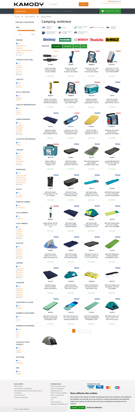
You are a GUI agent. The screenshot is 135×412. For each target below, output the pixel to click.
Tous (19, 43)
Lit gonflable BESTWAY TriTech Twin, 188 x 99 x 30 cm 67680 (112, 162)
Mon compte (18, 386)
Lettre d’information (21, 397)
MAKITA (21, 53)
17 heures (21, 207)
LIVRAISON (54, 11)
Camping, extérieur (46, 16)
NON (20, 98)
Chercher (83, 4)
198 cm (20, 296)
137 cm (20, 272)
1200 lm (21, 235)
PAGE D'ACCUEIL (45, 11)
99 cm (20, 270)
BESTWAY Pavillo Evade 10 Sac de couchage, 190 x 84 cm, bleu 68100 (112, 193)
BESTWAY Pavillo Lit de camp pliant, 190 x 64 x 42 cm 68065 (112, 286)
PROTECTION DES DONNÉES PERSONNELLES (63, 393)
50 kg (20, 132)
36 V (20, 73)
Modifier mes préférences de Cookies (63, 404)
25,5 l (20, 87)
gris (20, 155)
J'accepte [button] (74, 407)
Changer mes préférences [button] (94, 407)
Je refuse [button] (81, 407)
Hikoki (20, 48)
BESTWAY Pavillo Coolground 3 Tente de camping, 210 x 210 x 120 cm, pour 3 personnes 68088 (91, 226)
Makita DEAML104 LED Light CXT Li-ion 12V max (50, 224)
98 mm (20, 308)
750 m (20, 197)
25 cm (20, 251)
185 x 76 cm (22, 181)
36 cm (20, 256)
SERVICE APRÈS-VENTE (57, 395)
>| (89, 330)
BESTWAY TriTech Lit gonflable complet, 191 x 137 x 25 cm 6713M (91, 255)
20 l (19, 110)
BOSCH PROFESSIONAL (25, 50)
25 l (19, 114)
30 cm (20, 252)
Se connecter (105, 3)
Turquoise (21, 161)
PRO (19, 145)
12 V (20, 69)
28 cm (20, 254)
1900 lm (21, 237)
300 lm (20, 229)
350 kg (20, 130)
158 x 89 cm (22, 183)
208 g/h (20, 363)
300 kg (20, 127)
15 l (19, 85)
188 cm (20, 290)
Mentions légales (56, 391)
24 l (19, 112)
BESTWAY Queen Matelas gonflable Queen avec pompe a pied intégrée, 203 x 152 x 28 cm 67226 (50, 288)
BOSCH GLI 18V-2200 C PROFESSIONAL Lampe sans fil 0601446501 (71, 101)
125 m (20, 195)
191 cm (20, 292)
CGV (59, 11)
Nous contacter (56, 402)
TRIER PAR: (45, 46)
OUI (19, 100)
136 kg (20, 129)
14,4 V (20, 71)
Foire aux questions (57, 388)
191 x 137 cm (22, 179)
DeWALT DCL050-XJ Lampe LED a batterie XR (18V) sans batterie (50, 101)
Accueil (17, 16)
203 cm (20, 288)
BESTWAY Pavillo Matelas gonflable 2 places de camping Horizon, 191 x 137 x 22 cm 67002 (71, 226)
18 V (20, 65)
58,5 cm (20, 276)
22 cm (20, 249)
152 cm (20, 268)
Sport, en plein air (30, 16)
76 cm (20, 274)
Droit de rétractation (58, 386)
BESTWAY (22, 46)
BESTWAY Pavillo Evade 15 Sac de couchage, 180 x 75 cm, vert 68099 (112, 224)
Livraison (54, 397)
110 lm (20, 233)
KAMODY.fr (26, 409)
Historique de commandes (23, 388)
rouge (20, 163)
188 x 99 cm (22, 177)
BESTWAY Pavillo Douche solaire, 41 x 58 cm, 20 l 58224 (50, 193)
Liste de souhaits (19, 395)
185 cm (20, 294)
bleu (20, 157)
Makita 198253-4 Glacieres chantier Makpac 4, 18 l (50, 162)
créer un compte (116, 3)
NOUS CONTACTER (67, 11)
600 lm (20, 218)
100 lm (20, 231)
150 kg (20, 125)
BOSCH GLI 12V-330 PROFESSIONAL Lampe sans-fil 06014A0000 (112, 70)
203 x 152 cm (22, 175)
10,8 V (20, 67)
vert (19, 159)
